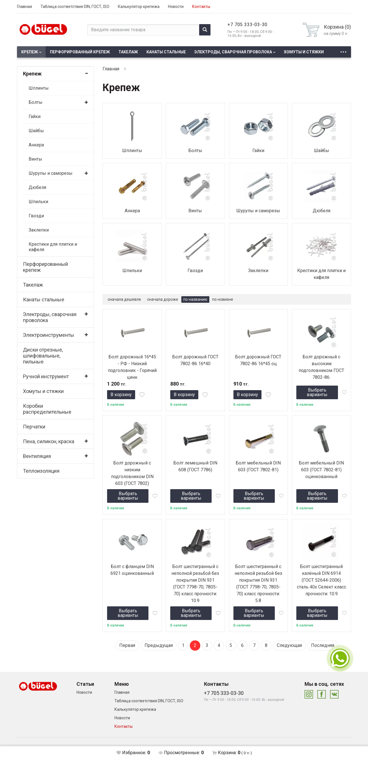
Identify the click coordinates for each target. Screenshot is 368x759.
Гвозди (36, 215)
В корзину (121, 394)
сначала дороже (162, 299)
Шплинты (39, 88)
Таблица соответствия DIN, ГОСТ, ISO (75, 6)
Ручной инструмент (46, 376)
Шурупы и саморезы (51, 173)
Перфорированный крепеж (80, 52)
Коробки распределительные (47, 409)
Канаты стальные (166, 52)
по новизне (222, 299)
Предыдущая (158, 645)
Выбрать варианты (317, 392)
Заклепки (39, 230)
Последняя (322, 645)
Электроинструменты (48, 335)
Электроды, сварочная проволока (233, 52)
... (343, 50)
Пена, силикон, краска (48, 441)
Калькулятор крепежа (138, 6)
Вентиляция (37, 456)
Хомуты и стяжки (304, 52)
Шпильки (38, 201)
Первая (127, 645)
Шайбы (36, 130)
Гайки (35, 116)
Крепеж (29, 52)
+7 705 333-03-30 (247, 24)
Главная (24, 6)
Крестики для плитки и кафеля (53, 246)
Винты (35, 159)
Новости (176, 6)
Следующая (289, 645)
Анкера (36, 145)
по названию (195, 299)
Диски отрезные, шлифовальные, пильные (43, 356)
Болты (35, 102)
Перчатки (34, 427)
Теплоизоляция (41, 471)
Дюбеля (37, 187)
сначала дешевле (124, 299)
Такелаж (128, 52)
